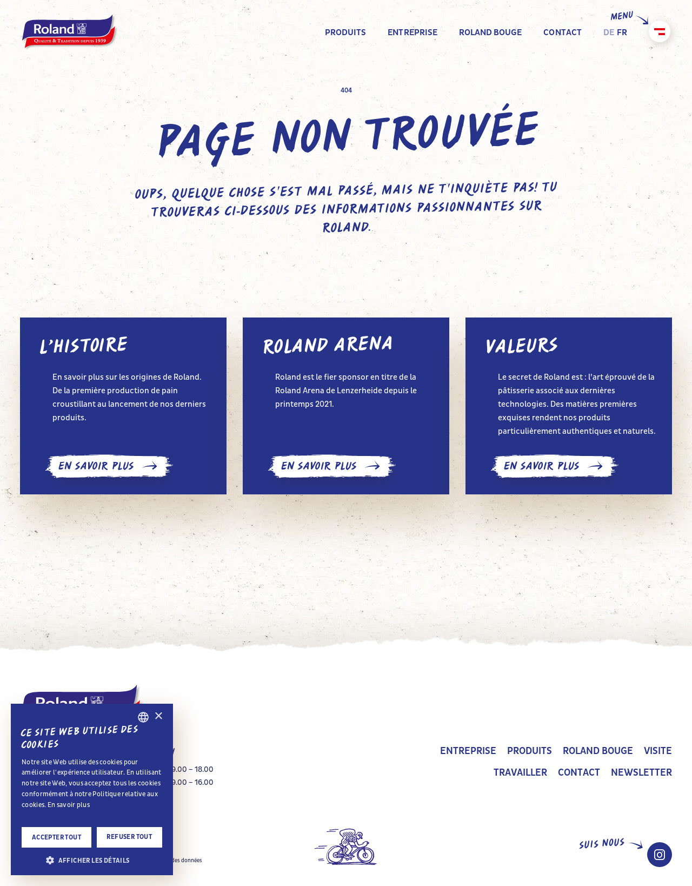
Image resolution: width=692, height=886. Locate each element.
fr (622, 32)
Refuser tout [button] (129, 837)
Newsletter (641, 773)
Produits (529, 751)
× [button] (158, 716)
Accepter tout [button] (56, 837)
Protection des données (173, 860)
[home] (70, 32)
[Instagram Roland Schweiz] (659, 854)
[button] (92, 859)
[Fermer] (659, 31)
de (608, 32)
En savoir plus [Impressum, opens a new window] (69, 805)
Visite (658, 751)
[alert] (92, 789)
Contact (579, 773)
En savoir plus (108, 466)
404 (346, 90)
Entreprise (468, 751)
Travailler (520, 773)
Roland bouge (598, 751)
